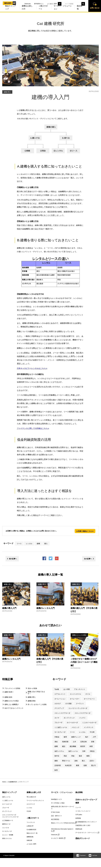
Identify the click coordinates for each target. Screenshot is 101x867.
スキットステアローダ (62, 713)
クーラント (80, 703)
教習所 (82, 746)
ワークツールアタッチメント (35, 800)
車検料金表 (78, 829)
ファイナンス (31, 822)
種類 (88, 756)
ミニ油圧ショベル (60, 727)
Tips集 (56, 689)
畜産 (80, 756)
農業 (77, 765)
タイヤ (56, 718)
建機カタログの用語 (11, 701)
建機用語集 (30, 837)
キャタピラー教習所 (57, 838)
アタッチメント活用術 (12, 688)
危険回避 (65, 742)
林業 (91, 746)
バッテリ (82, 718)
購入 (46, 543)
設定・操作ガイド (56, 816)
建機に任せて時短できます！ (36, 692)
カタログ (57, 703)
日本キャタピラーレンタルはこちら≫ (32, 368)
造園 (85, 765)
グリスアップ (59, 708)
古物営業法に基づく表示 (82, 825)
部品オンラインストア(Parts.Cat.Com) (62, 823)
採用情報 (78, 818)
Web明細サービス (56, 799)
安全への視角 (32, 688)
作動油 (56, 737)
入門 (94, 737)
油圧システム (59, 751)
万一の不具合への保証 (58, 803)
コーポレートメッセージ (82, 811)
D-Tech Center (55, 812)
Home (4, 782)
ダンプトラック (69, 718)
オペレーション (59, 699)
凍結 (56, 742)
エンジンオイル (75, 694)
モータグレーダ (59, 732)
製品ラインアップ (9, 792)
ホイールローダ (72, 722)
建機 (38, 543)
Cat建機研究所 (12, 782)
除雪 (56, 770)
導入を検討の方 (31, 797)
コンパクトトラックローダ (77, 708)
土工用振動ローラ (7, 820)
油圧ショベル (73, 751)
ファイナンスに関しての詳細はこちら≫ (33, 428)
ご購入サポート (40, 10)
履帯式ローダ (6, 824)
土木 (74, 742)
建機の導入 (32, 697)
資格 (76, 761)
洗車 (83, 751)
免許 (86, 737)
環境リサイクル (7, 838)
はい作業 (66, 689)
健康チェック (76, 737)
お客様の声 (30, 826)
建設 (63, 746)
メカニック (75, 727)
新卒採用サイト (36, 3)
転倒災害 (68, 765)
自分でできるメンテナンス (13, 708)
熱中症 (56, 756)
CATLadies (78, 814)
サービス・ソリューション (60, 10)
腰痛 (56, 761)
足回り (92, 761)
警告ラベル (66, 761)
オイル (87, 694)
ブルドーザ (58, 722)
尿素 (92, 742)
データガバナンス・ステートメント (86, 832)
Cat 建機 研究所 (50, 23)
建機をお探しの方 (24, 10)
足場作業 (57, 765)
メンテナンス (88, 727)
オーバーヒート (89, 699)
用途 (72, 756)
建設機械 (73, 746)
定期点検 (83, 742)
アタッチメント (79, 689)
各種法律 (29, 840)
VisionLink (24, 3)
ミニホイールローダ (89, 722)
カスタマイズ (31, 804)
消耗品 (92, 751)
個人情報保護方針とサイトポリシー (86, 822)
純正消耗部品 (55, 819)
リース (19, 543)
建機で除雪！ (9, 692)
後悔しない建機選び (11, 704)
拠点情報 (76, 10)
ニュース (78, 807)
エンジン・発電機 (7, 835)
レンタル (29, 543)
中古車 (92, 732)
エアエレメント (59, 694)
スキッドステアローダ (82, 713)
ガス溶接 (68, 703)
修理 (65, 737)
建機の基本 (8, 697)
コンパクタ (5, 827)
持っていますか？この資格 (37, 704)
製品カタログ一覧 (32, 833)
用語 (65, 756)
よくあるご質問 (49, 3)
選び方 (93, 765)
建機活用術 (32, 701)
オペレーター (74, 699)
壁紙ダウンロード (82, 838)
